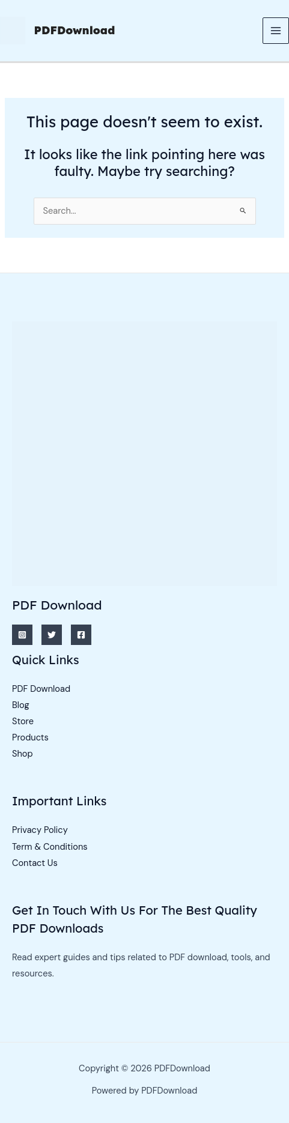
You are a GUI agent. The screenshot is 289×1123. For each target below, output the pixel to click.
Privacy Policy (40, 830)
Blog (20, 705)
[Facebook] (81, 635)
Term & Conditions (50, 847)
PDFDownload (74, 30)
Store (23, 721)
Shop (22, 754)
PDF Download (41, 689)
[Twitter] (51, 635)
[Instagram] (22, 635)
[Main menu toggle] (276, 30)
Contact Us (35, 863)
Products (30, 737)
